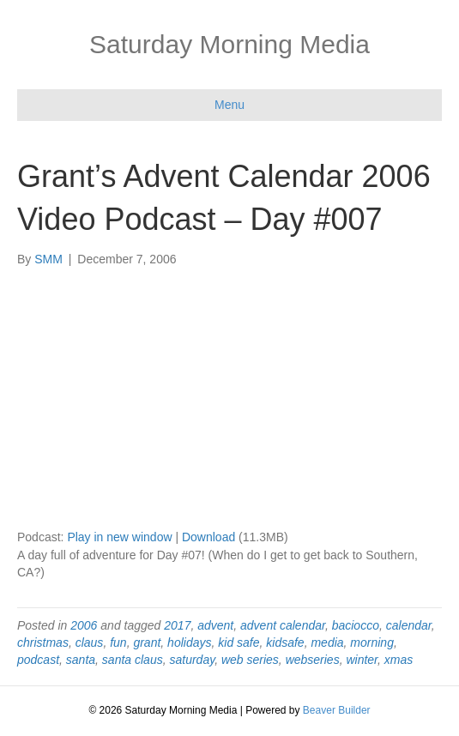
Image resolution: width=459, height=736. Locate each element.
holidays (189, 642)
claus (89, 642)
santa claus (132, 660)
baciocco (355, 625)
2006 (83, 625)
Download (208, 537)
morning (372, 642)
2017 (177, 625)
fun (118, 642)
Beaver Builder (337, 710)
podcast (38, 660)
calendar (409, 625)
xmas (398, 660)
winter (361, 660)
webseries (313, 660)
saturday (191, 660)
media (327, 642)
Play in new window (119, 537)
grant (146, 642)
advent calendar (282, 625)
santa (80, 660)
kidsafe (285, 642)
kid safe (238, 642)
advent (215, 625)
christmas (43, 642)
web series (250, 660)
